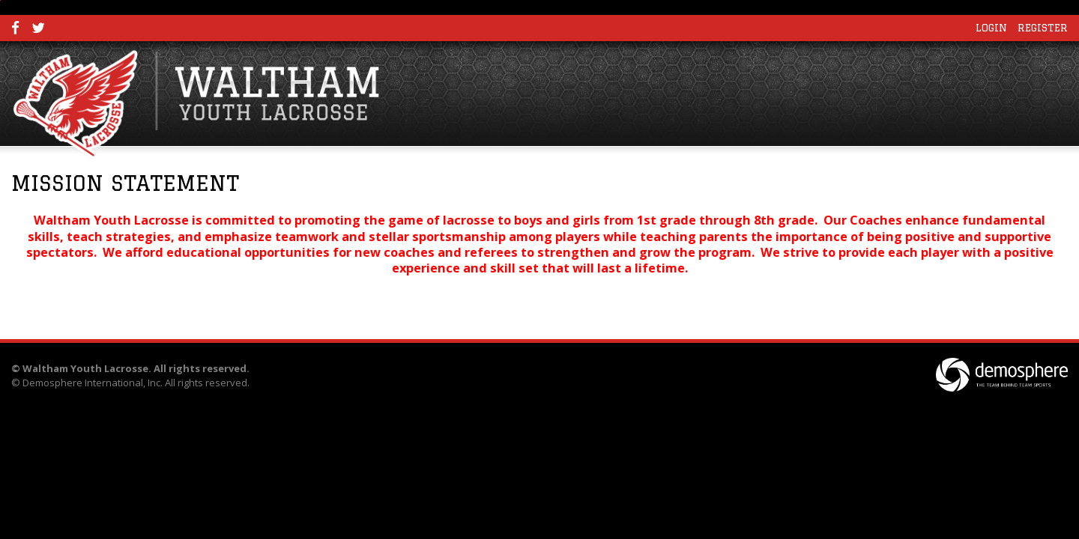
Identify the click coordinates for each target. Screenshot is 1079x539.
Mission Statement (125, 183)
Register (1043, 28)
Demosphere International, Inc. (92, 382)
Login (991, 28)
